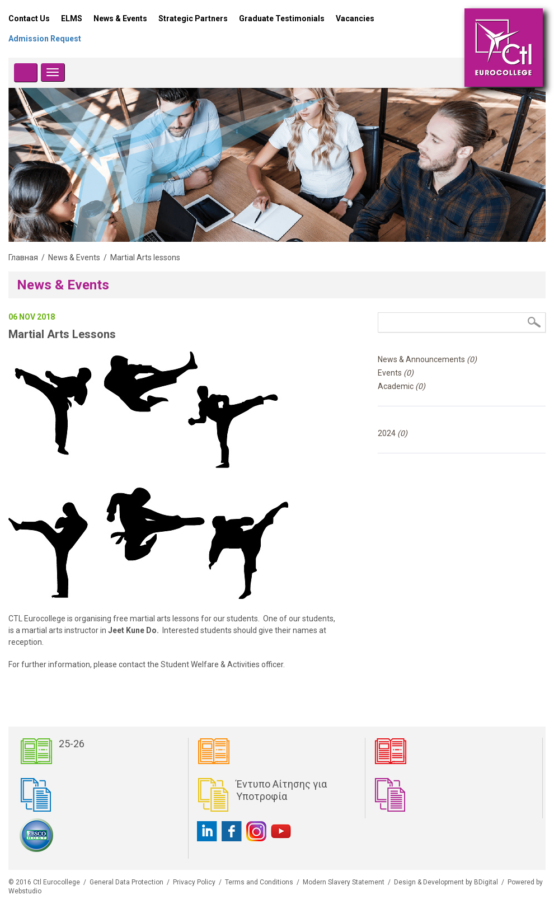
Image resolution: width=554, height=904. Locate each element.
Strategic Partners (193, 18)
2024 (392, 433)
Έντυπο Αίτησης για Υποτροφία (281, 790)
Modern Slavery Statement (343, 882)
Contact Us (29, 18)
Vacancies (355, 18)
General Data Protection (126, 882)
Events (396, 372)
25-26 (71, 744)
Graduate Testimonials (282, 18)
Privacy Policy (194, 882)
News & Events (120, 18)
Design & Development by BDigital (446, 882)
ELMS (71, 18)
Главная (23, 257)
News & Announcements (427, 359)
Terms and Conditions (259, 882)
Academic (401, 386)
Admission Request (44, 38)
